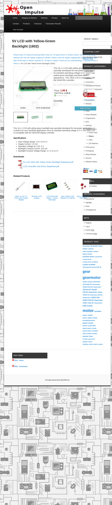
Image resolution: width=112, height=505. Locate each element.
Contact (16, 24)
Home (15, 18)
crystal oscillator (89, 265)
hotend (90, 282)
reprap (94, 333)
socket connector (89, 339)
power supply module (90, 318)
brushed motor (88, 257)
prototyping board (89, 320)
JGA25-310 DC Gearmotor (92, 287)
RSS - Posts (18, 360)
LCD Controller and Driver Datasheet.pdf (41, 166)
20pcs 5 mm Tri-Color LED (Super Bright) (21, 198)
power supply (88, 315)
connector (98, 256)
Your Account (18, 30)
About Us (65, 18)
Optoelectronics (90, 61)
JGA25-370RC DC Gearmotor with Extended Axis (93, 294)
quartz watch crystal (89, 328)
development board (89, 267)
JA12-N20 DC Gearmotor (91, 284)
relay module (87, 333)
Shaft (91, 336)
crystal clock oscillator (90, 262)
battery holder (87, 254)
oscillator (97, 311)
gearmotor (92, 277)
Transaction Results (53, 24)
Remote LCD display (37, 197)
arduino (91, 249)
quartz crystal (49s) (89, 325)
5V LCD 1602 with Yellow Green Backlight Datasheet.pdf (48, 162)
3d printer (86, 246)
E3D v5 (99, 267)
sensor (86, 336)
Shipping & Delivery (29, 18)
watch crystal (98, 344)
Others (16, 63)
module (90, 306)
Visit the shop (88, 59)
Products (26, 24)
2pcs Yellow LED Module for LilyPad (67, 197)
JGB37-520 (95, 297)
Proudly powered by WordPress (57, 380)
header (85, 282)
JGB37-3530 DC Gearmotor (92, 303)
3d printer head (96, 246)
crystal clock (87, 259)
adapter (85, 249)
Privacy (54, 18)
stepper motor (87, 341)
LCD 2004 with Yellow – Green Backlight (52, 198)
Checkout (37, 24)
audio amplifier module (90, 251)
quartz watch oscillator (90, 331)
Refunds (44, 18)
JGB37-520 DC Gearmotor (93, 300)
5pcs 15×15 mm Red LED (83, 197)
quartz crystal (88, 323)
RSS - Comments (20, 366)
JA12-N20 (96, 282)
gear (86, 271)
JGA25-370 (87, 290)
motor (88, 310)
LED (85, 306)
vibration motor (88, 344)
